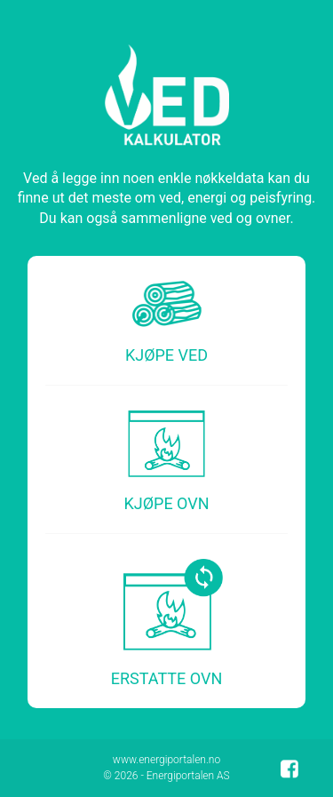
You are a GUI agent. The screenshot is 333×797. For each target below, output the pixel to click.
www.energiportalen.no (166, 759)
